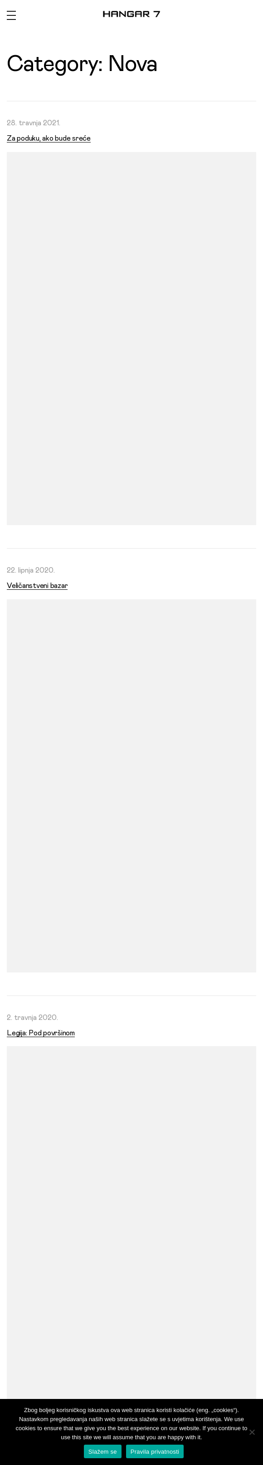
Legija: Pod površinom (41, 1033)
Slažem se (102, 1451)
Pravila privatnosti (155, 1451)
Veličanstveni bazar (37, 585)
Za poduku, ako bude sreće (49, 138)
